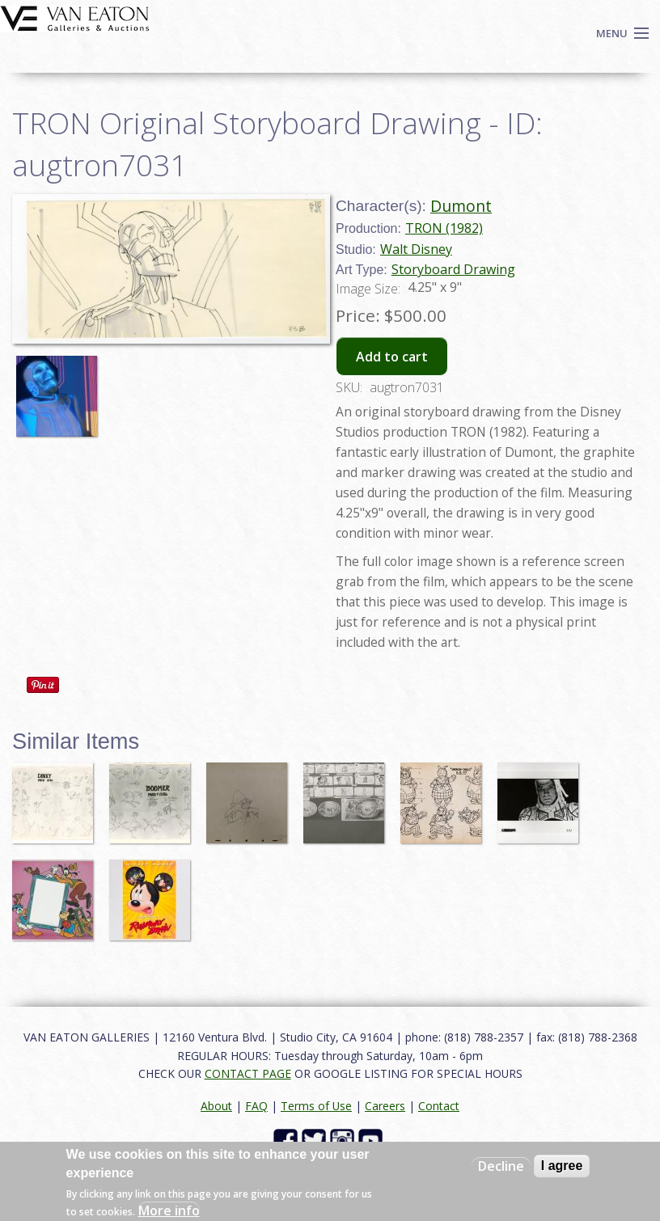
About (216, 1105)
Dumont (461, 206)
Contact (438, 1105)
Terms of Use (316, 1105)
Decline (501, 1166)
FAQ (256, 1105)
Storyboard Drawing (453, 269)
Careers (385, 1105)
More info (169, 1210)
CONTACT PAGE (248, 1073)
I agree (562, 1165)
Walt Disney (416, 249)
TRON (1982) (444, 228)
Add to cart (392, 356)
